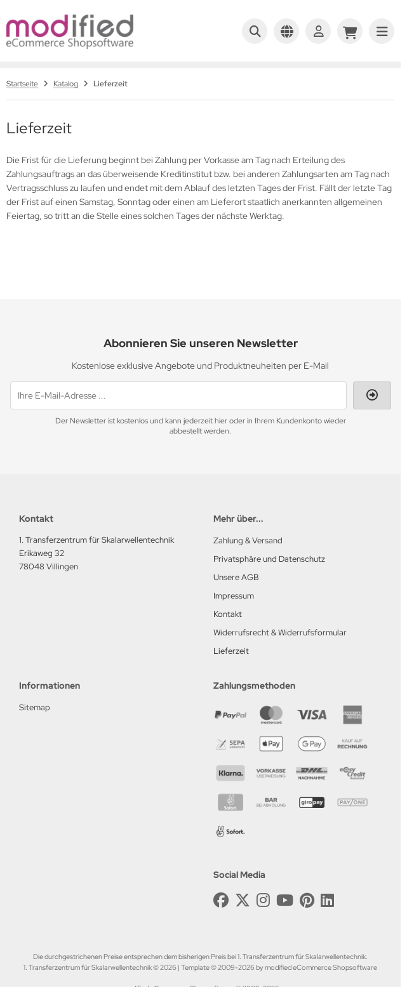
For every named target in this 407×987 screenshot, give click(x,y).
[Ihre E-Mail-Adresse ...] (178, 395)
